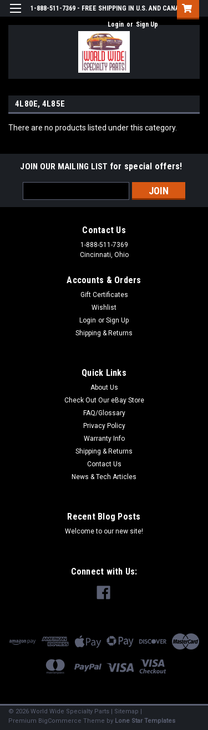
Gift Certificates (104, 295)
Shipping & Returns (104, 333)
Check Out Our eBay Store (104, 400)
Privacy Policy (104, 426)
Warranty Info (104, 438)
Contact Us (104, 464)
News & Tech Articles (104, 477)
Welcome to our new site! (104, 531)
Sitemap (126, 711)
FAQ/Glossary (104, 413)
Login (116, 24)
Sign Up (147, 24)
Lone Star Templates (145, 720)
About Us (104, 387)
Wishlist (104, 307)
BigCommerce (60, 720)
